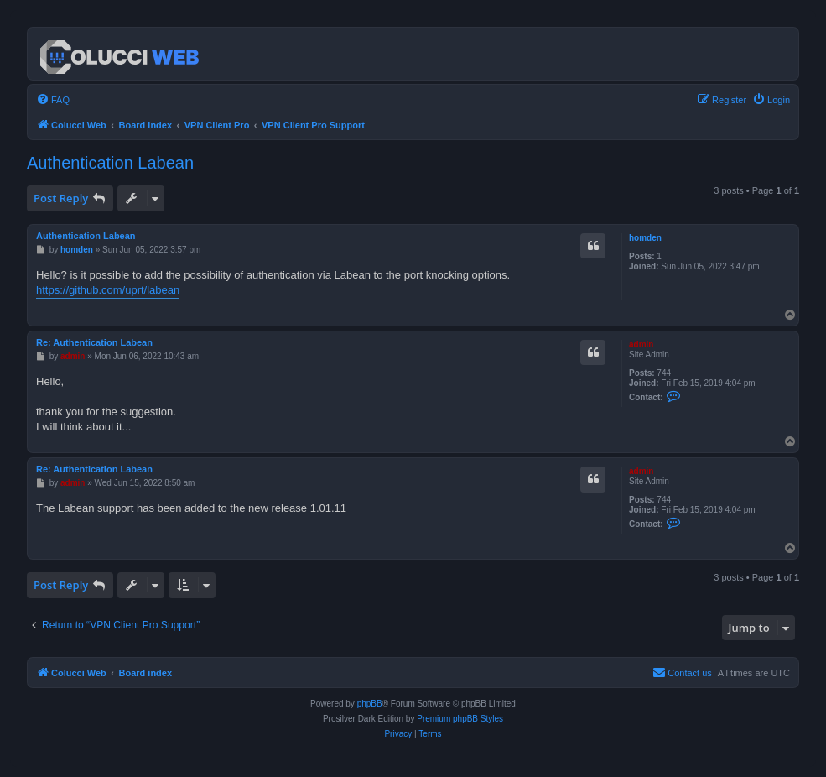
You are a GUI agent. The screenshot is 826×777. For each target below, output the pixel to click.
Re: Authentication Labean (94, 342)
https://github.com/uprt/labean (107, 290)
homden (645, 237)
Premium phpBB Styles (460, 718)
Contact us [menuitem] (682, 672)
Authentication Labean (110, 163)
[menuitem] (53, 100)
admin (641, 344)
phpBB (369, 703)
